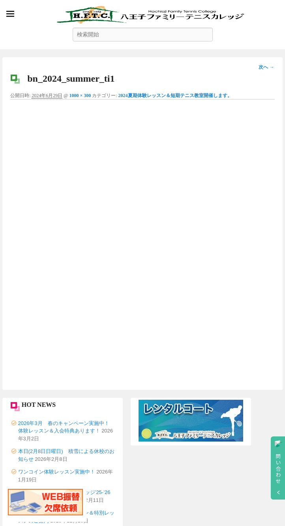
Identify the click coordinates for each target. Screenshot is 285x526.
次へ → (266, 67)
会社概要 (28, 449)
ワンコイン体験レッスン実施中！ (56, 284)
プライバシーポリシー (43, 462)
